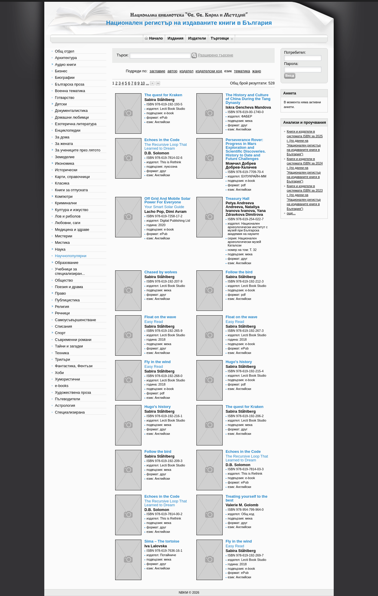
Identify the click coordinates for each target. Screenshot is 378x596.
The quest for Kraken (163, 95)
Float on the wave (160, 317)
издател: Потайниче (161, 555)
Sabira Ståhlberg (159, 99)
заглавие (157, 71)
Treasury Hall (237, 198)
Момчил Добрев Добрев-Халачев (241, 165)
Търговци (222, 38)
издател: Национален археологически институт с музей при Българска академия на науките (248, 229)
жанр (256, 71)
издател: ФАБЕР (240, 116)
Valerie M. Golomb (242, 505)
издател (186, 71)
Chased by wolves (160, 272)
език (228, 71)
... (147, 83)
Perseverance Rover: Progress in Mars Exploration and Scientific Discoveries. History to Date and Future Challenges (246, 149)
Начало (154, 38)
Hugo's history (239, 362)
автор (172, 71)
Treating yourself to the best (247, 498)
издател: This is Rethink (163, 162)
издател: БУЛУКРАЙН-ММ (247, 176)
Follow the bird (239, 272)
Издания (175, 38)
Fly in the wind (157, 362)
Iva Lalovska (155, 546)
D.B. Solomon (156, 153)
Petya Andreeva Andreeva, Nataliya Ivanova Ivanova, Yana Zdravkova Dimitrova (246, 208)
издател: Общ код (241, 514)
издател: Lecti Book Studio (165, 108)
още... (291, 213)
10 (143, 83)
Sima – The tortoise (161, 541)
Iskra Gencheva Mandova (248, 107)
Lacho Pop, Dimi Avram (165, 211)
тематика (242, 71)
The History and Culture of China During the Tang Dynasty (248, 99)
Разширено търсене (215, 55)
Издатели (197, 38)
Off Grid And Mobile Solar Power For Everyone (167, 200)
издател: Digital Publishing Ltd (168, 220)
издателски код (208, 71)
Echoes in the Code (162, 140)
